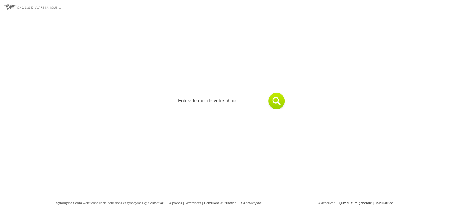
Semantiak (156, 203)
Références (193, 203)
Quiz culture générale (355, 203)
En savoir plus (251, 203)
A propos (175, 203)
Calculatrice (384, 203)
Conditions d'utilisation (220, 203)
